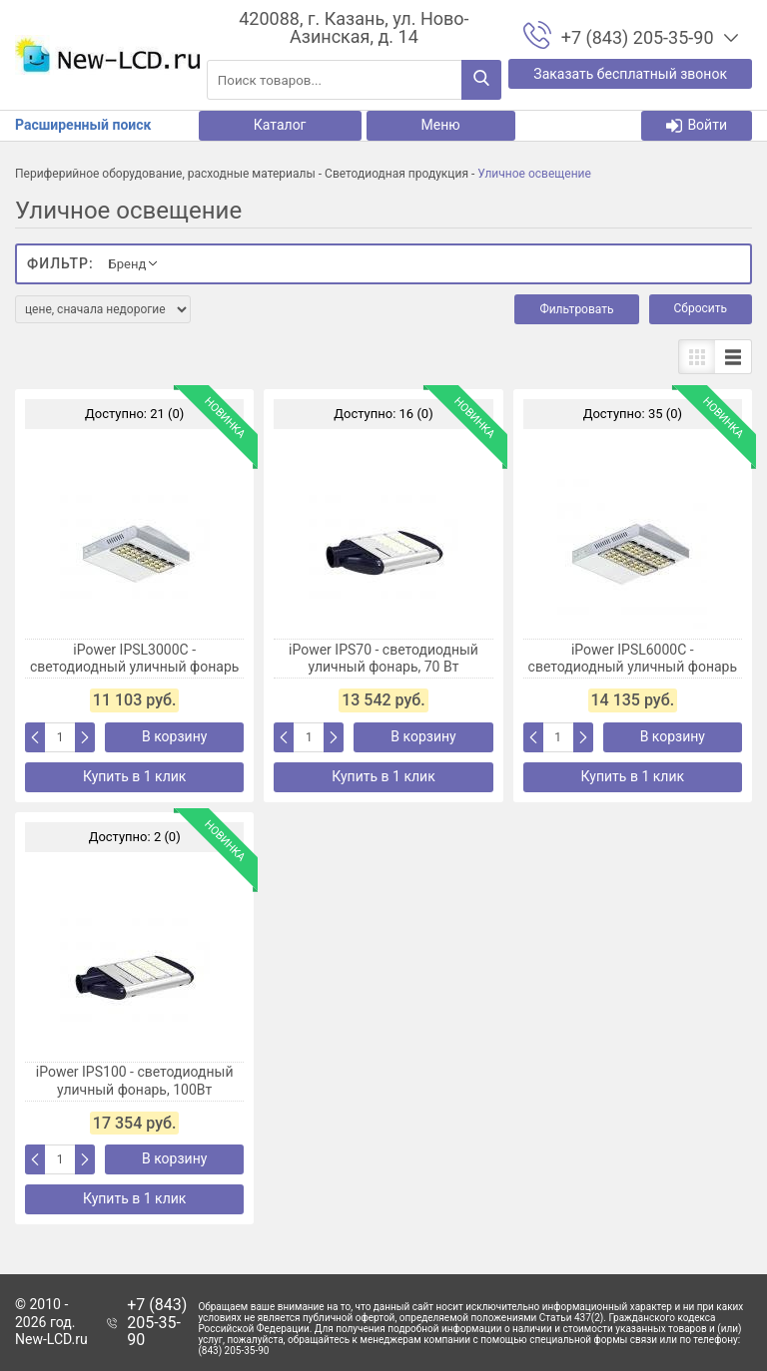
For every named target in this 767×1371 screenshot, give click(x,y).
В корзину (174, 736)
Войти (696, 125)
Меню (440, 125)
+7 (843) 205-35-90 (157, 1322)
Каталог (280, 125)
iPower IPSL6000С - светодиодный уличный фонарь (633, 659)
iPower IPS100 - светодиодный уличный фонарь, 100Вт (135, 1081)
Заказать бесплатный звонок (630, 74)
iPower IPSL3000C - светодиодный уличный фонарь (135, 659)
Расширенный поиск (83, 125)
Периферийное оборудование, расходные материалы (165, 174)
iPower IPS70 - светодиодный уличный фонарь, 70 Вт (383, 659)
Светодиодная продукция (396, 174)
